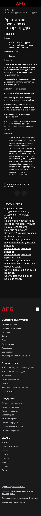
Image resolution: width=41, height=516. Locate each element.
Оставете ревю (8, 415)
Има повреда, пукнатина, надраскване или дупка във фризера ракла (19, 263)
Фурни (4, 336)
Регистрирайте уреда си (12, 403)
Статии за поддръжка (11, 430)
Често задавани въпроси (12, 427)
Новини (5, 454)
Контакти (6, 442)
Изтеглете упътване (10, 407)
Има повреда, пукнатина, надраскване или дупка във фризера (19, 242)
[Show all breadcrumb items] (3, 9)
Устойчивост (7, 375)
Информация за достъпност (14, 502)
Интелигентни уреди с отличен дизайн (18, 368)
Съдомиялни (7, 352)
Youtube (5, 466)
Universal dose (7, 383)
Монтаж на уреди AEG (11, 423)
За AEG (5, 450)
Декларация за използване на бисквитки (20, 498)
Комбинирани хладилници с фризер (17, 356)
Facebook (5, 458)
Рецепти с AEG (8, 391)
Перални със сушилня (11, 328)
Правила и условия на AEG (13, 487)
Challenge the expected (10, 379)
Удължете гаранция (10, 419)
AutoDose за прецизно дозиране (15, 387)
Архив (4, 470)
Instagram (5, 462)
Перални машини (9, 324)
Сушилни (6, 332)
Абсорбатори (7, 348)
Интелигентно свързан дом (13, 371)
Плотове (5, 340)
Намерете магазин (10, 446)
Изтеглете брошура (10, 411)
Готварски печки (9, 344)
